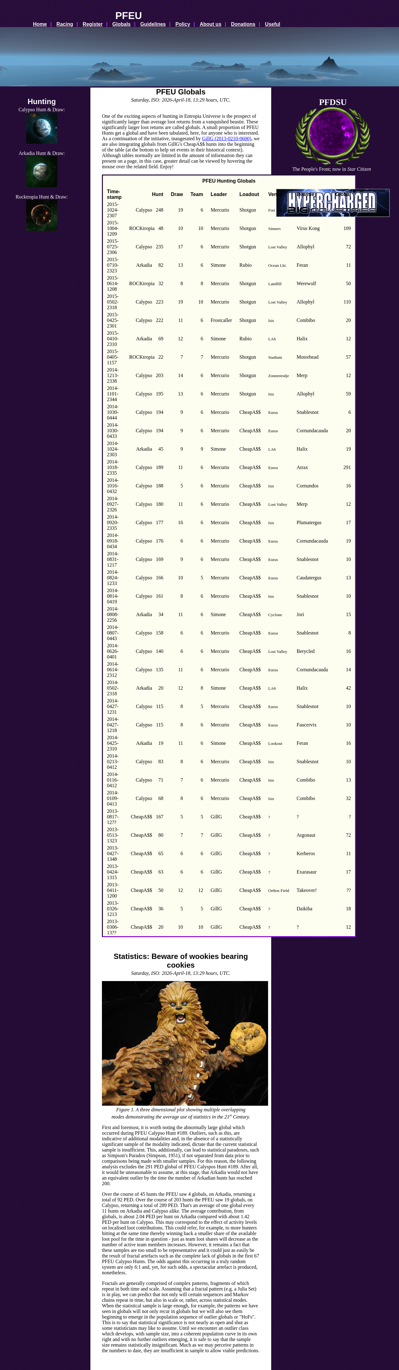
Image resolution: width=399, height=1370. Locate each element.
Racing (64, 24)
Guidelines (153, 24)
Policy (182, 24)
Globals (121, 24)
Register (93, 24)
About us (210, 24)
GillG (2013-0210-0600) (226, 138)
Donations (243, 24)
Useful (272, 24)
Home (40, 24)
